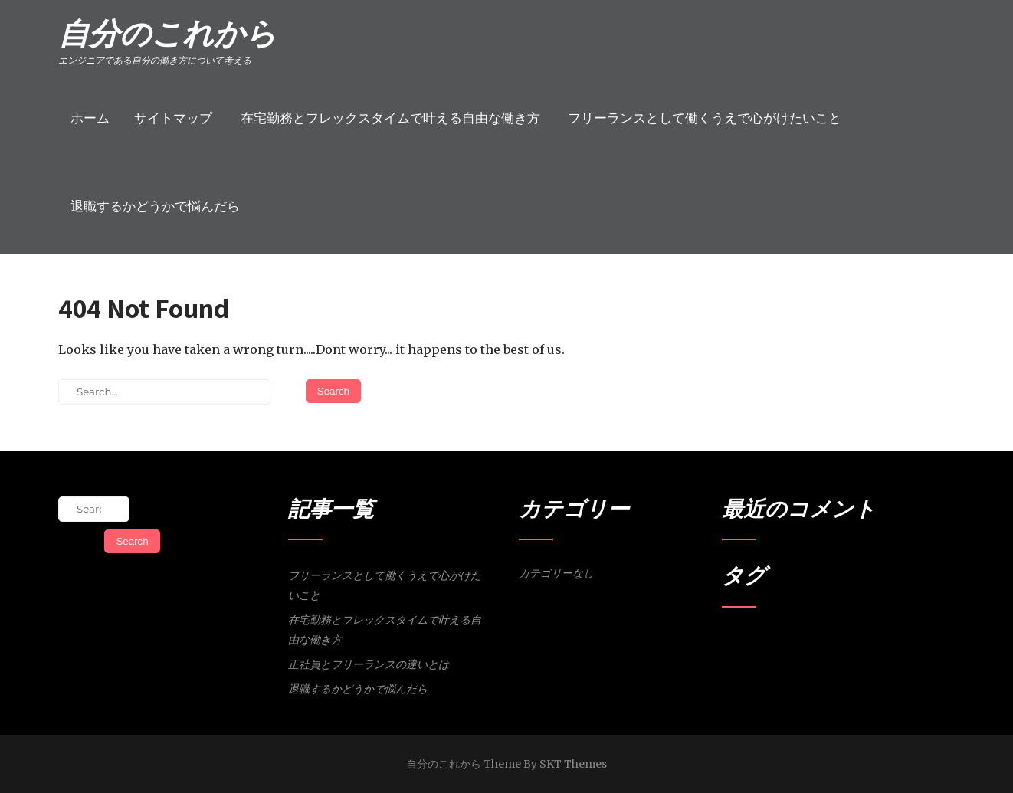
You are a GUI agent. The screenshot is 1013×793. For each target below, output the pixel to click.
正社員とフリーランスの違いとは (368, 664)
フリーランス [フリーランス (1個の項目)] (747, 641)
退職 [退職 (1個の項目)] (846, 641)
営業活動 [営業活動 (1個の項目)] (819, 641)
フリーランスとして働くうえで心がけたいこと (704, 118)
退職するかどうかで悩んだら (155, 206)
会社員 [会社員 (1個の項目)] (787, 641)
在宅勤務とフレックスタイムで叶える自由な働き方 (390, 118)
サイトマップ (173, 118)
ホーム (90, 118)
